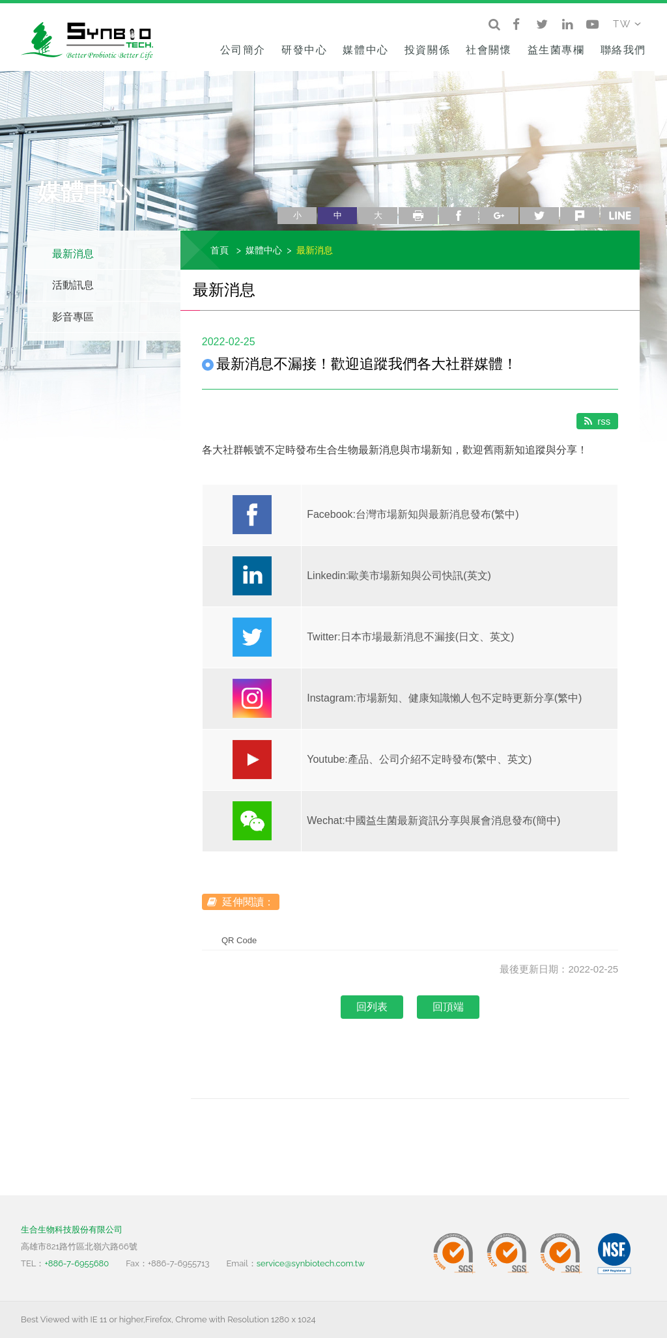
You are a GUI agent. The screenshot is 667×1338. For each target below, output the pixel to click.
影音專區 (73, 317)
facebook (458, 215)
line (620, 215)
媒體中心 (365, 50)
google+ (498, 215)
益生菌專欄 (556, 50)
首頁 (219, 249)
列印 (418, 215)
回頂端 (448, 1006)
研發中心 (304, 50)
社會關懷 (488, 50)
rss (597, 421)
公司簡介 (243, 50)
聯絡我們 (623, 50)
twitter (539, 215)
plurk (579, 215)
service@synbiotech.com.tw (311, 1263)
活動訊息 (73, 285)
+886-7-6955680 (76, 1263)
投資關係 (427, 50)
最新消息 (73, 254)
